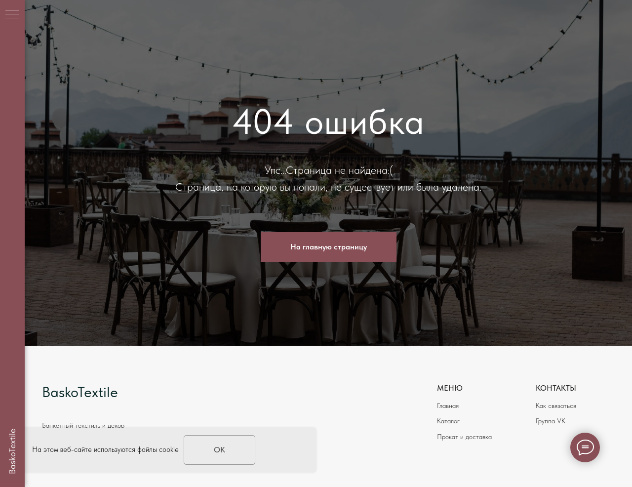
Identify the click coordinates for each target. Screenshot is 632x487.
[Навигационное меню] (12, 15)
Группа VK (550, 421)
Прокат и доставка (464, 437)
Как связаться (556, 405)
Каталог (448, 421)
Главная (448, 405)
